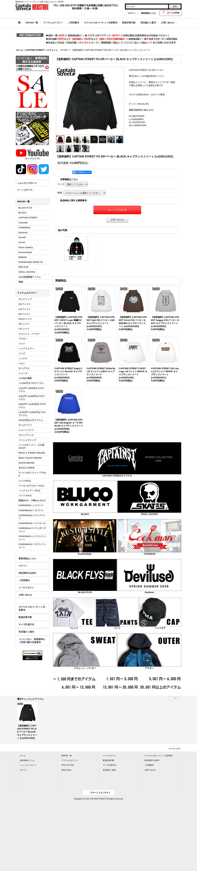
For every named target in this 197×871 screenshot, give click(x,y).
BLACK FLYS (85, 592)
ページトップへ (175, 749)
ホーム (22, 756)
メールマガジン (26, 587)
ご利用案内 (24, 580)
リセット (176, 698)
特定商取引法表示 (27, 573)
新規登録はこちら (148, 13)
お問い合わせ (25, 595)
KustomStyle (84, 554)
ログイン (131, 13)
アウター (149, 668)
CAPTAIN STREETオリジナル (117, 475)
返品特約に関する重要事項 (73, 200)
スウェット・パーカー (85, 668)
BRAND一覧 (66, 756)
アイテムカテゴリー (69, 760)
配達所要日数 (25, 617)
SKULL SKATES (149, 514)
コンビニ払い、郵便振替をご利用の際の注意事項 (32, 641)
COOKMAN (149, 554)
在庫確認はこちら (69, 179)
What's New (66, 770)
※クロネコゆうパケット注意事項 (32, 608)
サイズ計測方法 (26, 624)
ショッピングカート (28, 765)
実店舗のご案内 (26, 631)
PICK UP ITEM (67, 765)
